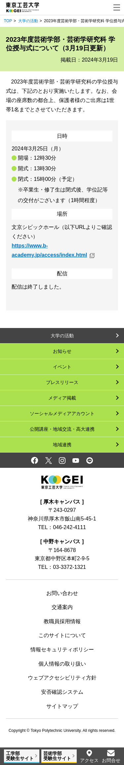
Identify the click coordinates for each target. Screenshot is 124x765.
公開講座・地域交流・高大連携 (62, 429)
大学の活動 (28, 21)
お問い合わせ (62, 593)
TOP (8, 21)
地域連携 (62, 444)
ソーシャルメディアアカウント (62, 413)
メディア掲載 (62, 398)
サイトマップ (62, 706)
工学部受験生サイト (20, 756)
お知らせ (62, 351)
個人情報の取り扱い (62, 664)
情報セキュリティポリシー (62, 649)
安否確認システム (62, 692)
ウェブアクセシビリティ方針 (62, 678)
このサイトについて (62, 635)
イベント (62, 366)
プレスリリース (62, 382)
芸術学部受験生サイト (57, 756)
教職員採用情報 (62, 621)
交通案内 (62, 607)
